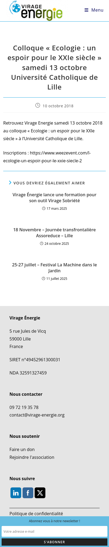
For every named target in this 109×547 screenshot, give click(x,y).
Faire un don (22, 449)
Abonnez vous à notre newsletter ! (54, 521)
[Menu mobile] (94, 10)
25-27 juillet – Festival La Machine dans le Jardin (54, 268)
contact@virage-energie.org (36, 415)
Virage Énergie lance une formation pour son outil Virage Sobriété (54, 198)
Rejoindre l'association (31, 457)
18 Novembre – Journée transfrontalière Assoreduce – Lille (54, 233)
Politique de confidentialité (36, 514)
